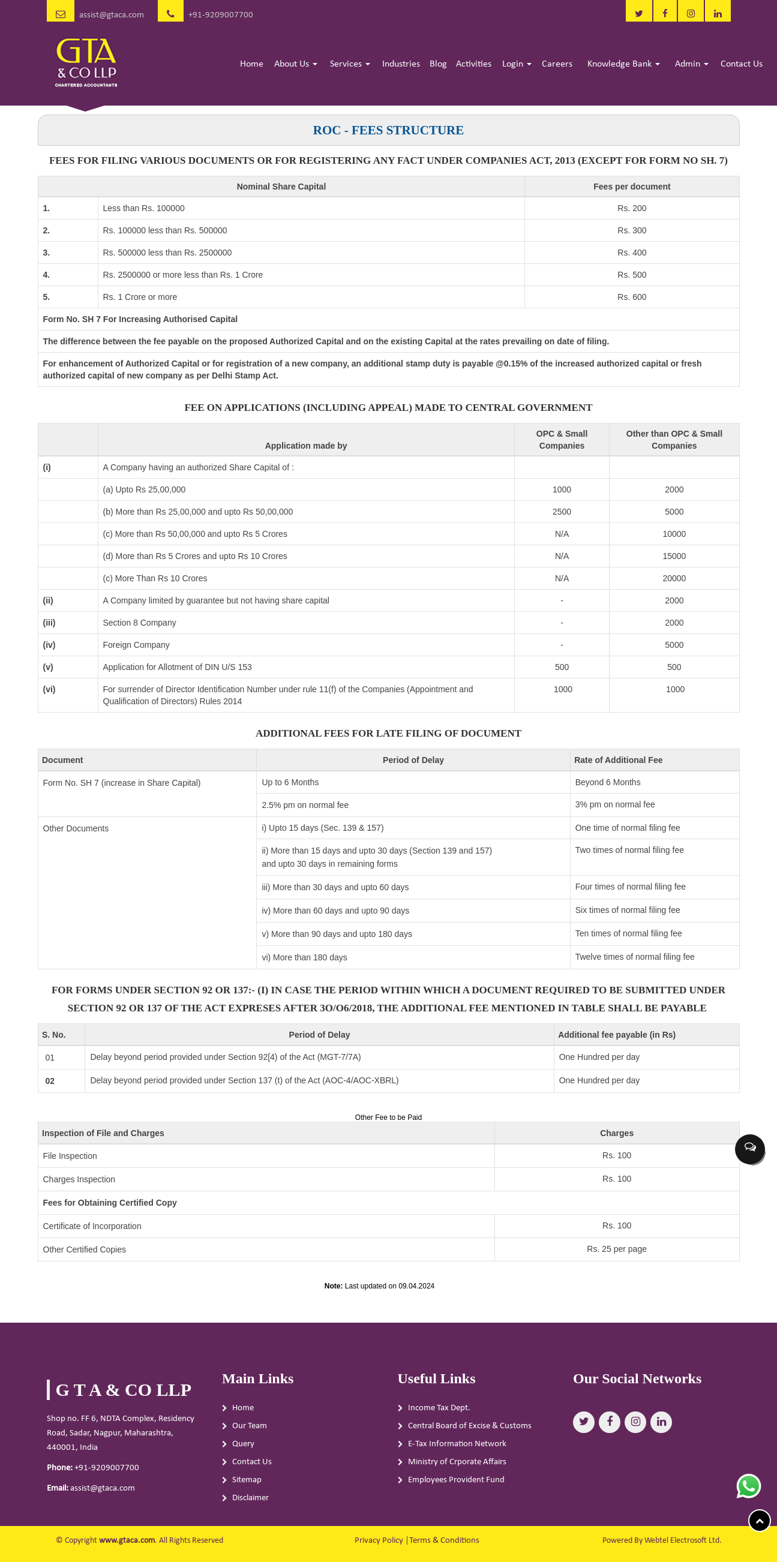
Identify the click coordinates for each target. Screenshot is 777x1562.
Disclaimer (250, 1501)
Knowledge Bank (623, 64)
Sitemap (247, 1483)
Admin (692, 64)
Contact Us (742, 64)
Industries (401, 64)
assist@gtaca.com (111, 15)
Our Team (249, 1429)
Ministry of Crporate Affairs (457, 1465)
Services (350, 64)
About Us (295, 64)
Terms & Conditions (444, 1540)
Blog (438, 64)
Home (251, 64)
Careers (557, 64)
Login (517, 64)
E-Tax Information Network (457, 1447)
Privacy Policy (379, 1540)
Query (243, 1447)
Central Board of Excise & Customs (470, 1429)
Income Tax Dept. (439, 1411)
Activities (473, 64)
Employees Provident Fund (456, 1483)
